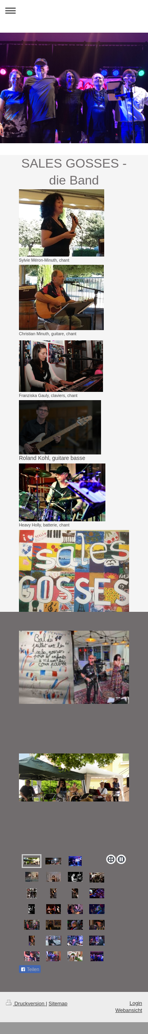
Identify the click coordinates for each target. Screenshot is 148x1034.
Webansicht (128, 1010)
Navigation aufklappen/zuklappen (74, 10)
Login (135, 1003)
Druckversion (26, 1003)
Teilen (30, 969)
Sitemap (58, 1003)
